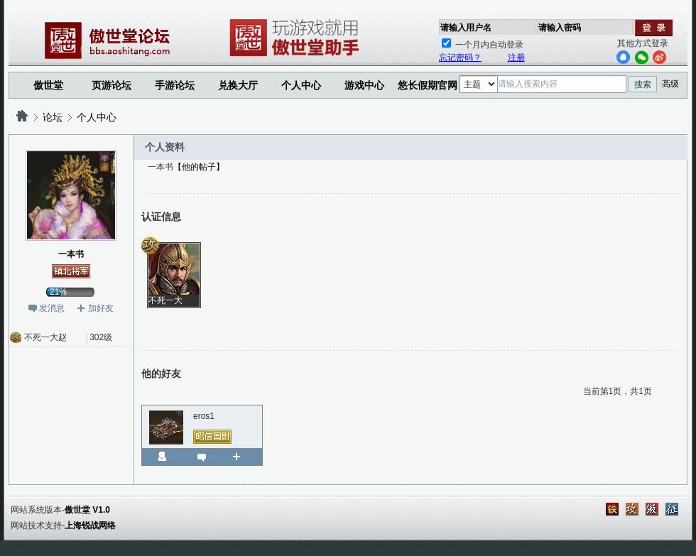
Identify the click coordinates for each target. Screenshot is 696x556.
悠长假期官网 (427, 85)
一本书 (71, 254)
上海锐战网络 (90, 525)
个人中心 (96, 117)
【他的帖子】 (198, 167)
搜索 (642, 84)
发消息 (52, 308)
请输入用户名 (465, 28)
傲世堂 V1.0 (87, 510)
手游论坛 (175, 85)
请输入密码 (559, 28)
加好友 (101, 308)
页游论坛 (111, 85)
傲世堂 (48, 85)
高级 (670, 84)
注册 (516, 57)
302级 (100, 337)
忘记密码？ (460, 57)
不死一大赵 (45, 337)
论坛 (52, 117)
